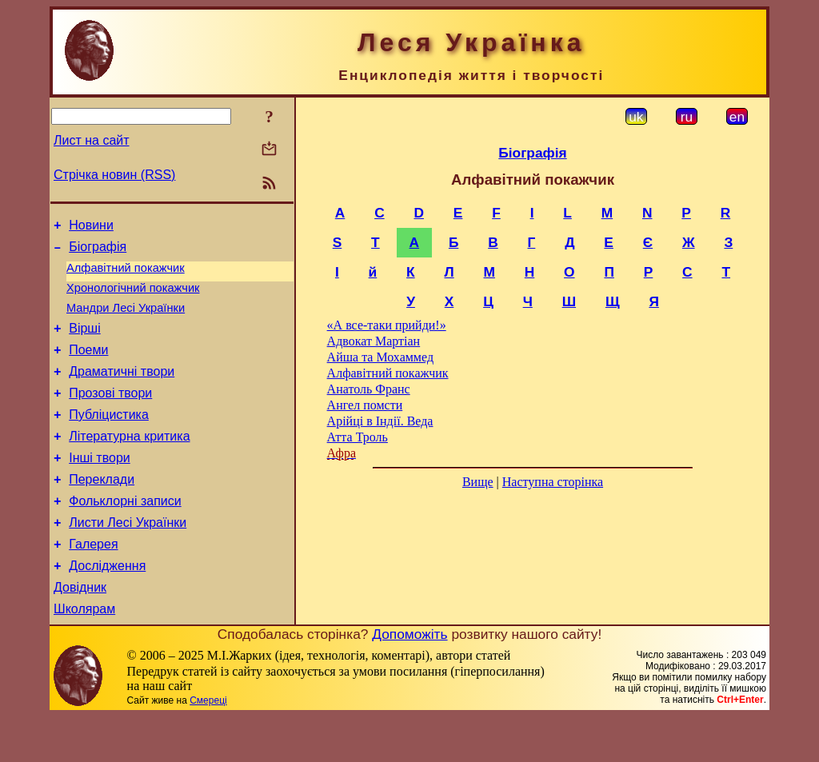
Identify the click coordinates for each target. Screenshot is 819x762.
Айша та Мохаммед (380, 357)
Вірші (85, 342)
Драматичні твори (121, 390)
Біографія (97, 251)
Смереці (208, 746)
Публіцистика (109, 438)
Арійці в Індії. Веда (380, 421)
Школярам (84, 654)
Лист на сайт (92, 140)
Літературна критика (129, 462)
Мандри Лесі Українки (125, 319)
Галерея (93, 582)
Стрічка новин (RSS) (114, 175)
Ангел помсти (365, 405)
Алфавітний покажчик (125, 275)
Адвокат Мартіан (374, 341)
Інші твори (99, 486)
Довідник (80, 630)
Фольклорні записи (125, 534)
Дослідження (107, 606)
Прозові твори (110, 414)
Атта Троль (357, 437)
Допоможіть (409, 680)
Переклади (101, 510)
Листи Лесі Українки (127, 558)
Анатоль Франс (368, 389)
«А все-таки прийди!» (386, 325)
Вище (477, 482)
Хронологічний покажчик (133, 297)
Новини (91, 227)
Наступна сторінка (552, 482)
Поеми (88, 366)
